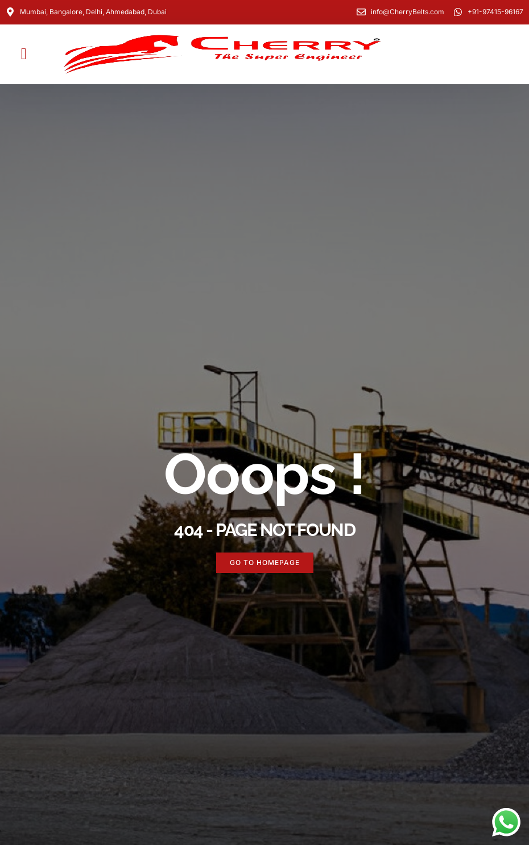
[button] (24, 54)
